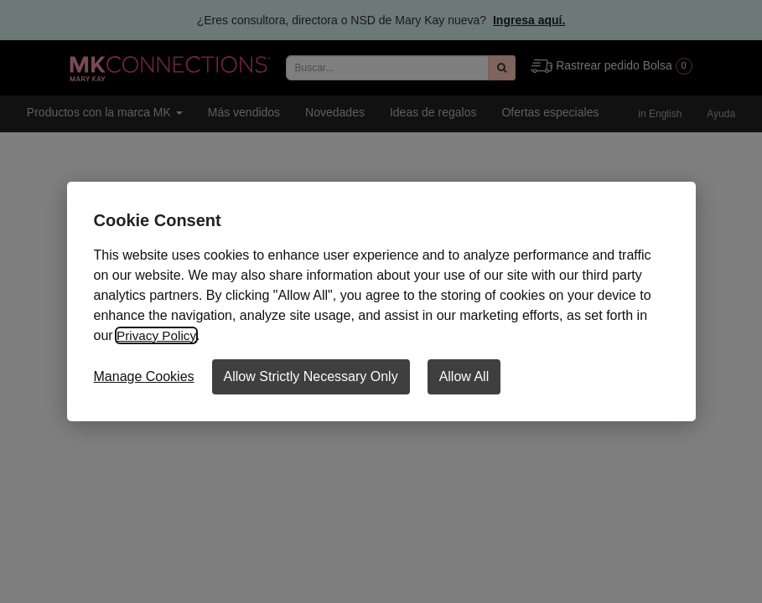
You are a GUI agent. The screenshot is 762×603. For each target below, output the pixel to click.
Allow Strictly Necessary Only (311, 376)
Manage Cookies (144, 376)
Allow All (464, 376)
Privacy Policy (158, 335)
